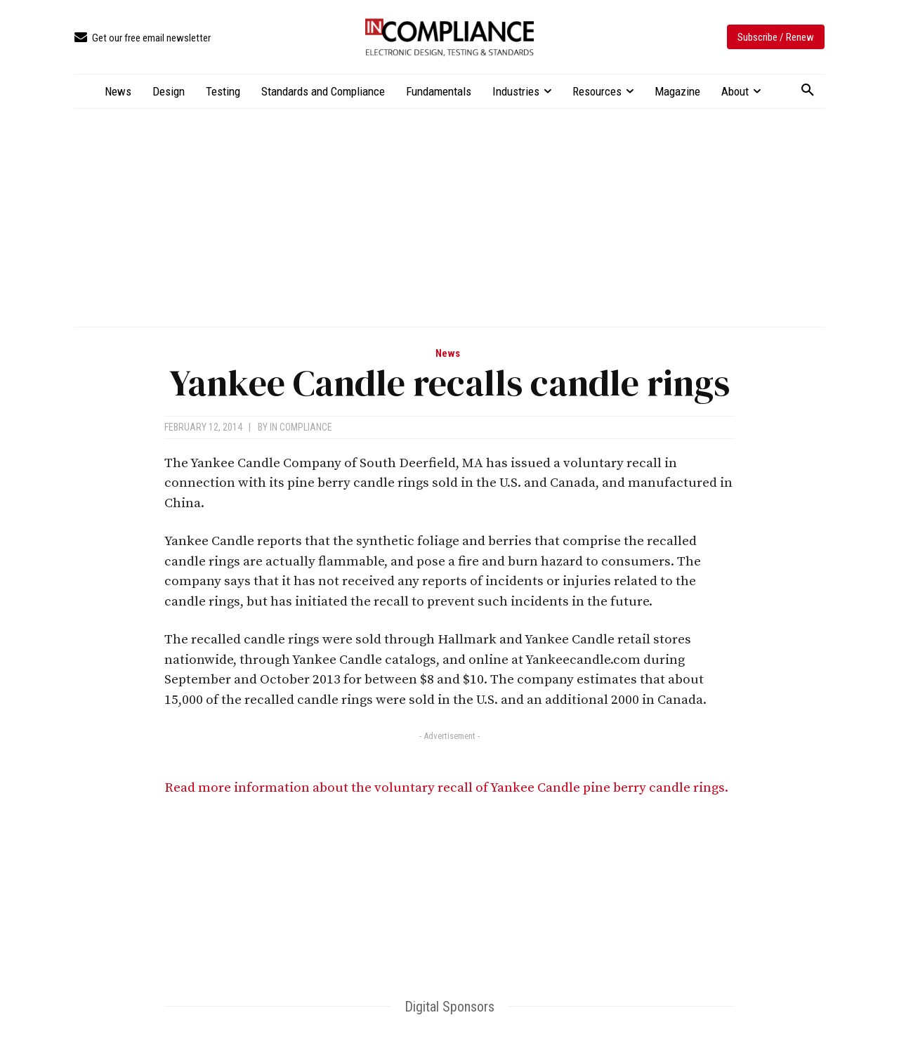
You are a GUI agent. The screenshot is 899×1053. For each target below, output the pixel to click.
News (447, 353)
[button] (808, 90)
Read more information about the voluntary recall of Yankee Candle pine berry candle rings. (446, 788)
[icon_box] (142, 38)
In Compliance (301, 427)
